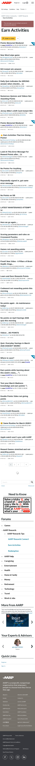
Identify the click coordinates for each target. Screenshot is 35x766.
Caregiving (9, 561)
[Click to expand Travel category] (2, 593)
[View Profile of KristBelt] (19, 73)
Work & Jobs (9, 598)
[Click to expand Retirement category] (2, 584)
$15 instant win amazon (10, 69)
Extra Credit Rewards (9, 411)
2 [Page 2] (14, 464)
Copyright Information (8, 745)
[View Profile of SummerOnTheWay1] (7, 61)
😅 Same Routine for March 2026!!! (15, 423)
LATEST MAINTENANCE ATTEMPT (15, 208)
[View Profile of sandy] (27, 362)
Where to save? (7, 358)
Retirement (9, 584)
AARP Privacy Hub (7, 735)
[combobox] (17, 482)
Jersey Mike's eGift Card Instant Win (16, 111)
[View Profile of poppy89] (5, 71)
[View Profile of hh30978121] (6, 224)
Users (3, 486)
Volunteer (5, 701)
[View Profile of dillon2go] (5, 308)
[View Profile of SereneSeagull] (7, 156)
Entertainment (10, 566)
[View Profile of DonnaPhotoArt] (7, 293)
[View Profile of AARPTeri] (9, 45)
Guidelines (12, 9)
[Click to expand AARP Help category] (2, 556)
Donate (4, 698)
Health (7, 570)
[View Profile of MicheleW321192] (25, 295)
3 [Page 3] (18, 464)
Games (7, 525)
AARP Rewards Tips (15, 534)
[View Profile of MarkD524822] (7, 212)
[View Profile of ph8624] (5, 439)
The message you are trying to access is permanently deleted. (15, 24)
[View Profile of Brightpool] (5, 239)
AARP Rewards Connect (18, 539)
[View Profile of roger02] (19, 172)
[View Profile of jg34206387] (19, 253)
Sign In (3, 666)
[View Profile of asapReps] (5, 86)
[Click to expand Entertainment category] (2, 566)
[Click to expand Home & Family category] (2, 575)
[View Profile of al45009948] (6, 278)
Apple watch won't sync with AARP (16, 437)
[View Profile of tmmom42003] (7, 185)
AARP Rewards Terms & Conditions (11, 742)
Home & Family (10, 575)
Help (18, 9)
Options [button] (18, 38)
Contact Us (20, 698)
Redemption (13, 551)
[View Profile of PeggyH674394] (7, 57)
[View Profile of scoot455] (5, 171)
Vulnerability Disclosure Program (11, 748)
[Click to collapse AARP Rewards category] (2, 530)
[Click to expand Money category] (2, 580)
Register (3, 662)
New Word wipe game (10, 55)
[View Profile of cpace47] (19, 456)
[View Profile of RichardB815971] (7, 401)
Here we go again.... (9, 222)
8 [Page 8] (26, 464)
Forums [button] (23, 9)
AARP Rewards (23, 16)
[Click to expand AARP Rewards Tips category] (5, 534)
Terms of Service (19, 735)
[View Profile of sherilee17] (22, 47)
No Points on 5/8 (7, 195)
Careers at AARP (22, 701)
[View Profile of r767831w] (23, 214)
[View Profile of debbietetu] (19, 441)
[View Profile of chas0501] (19, 199)
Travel (7, 593)
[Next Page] (30, 464)
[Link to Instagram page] (17, 757)
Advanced (31, 486)
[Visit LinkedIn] (24, 757)
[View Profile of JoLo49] (5, 101)
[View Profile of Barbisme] (5, 266)
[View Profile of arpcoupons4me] (23, 280)
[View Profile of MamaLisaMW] (22, 241)
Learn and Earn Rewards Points (14, 276)
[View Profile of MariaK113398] (21, 310)
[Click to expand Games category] (2, 525)
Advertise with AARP (23, 694)
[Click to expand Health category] (2, 570)
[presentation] (3, 621)
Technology (9, 589)
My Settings (4, 9)
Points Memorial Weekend (12, 43)
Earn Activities (14, 545)
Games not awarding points (12, 249)
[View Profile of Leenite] (5, 251)
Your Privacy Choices (8, 752)
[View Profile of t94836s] (23, 115)
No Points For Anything (10, 168)
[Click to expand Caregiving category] (2, 561)
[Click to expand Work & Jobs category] (2, 598)
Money (7, 579)
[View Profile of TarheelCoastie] (7, 113)
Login (24, 3)
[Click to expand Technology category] (2, 589)
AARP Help (9, 556)
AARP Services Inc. (22, 705)
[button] (32, 2)
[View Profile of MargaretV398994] (8, 360)
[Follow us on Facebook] (5, 757)
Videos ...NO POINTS (9, 333)
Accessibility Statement (8, 739)
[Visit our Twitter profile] (11, 757)
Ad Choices (26, 748)
